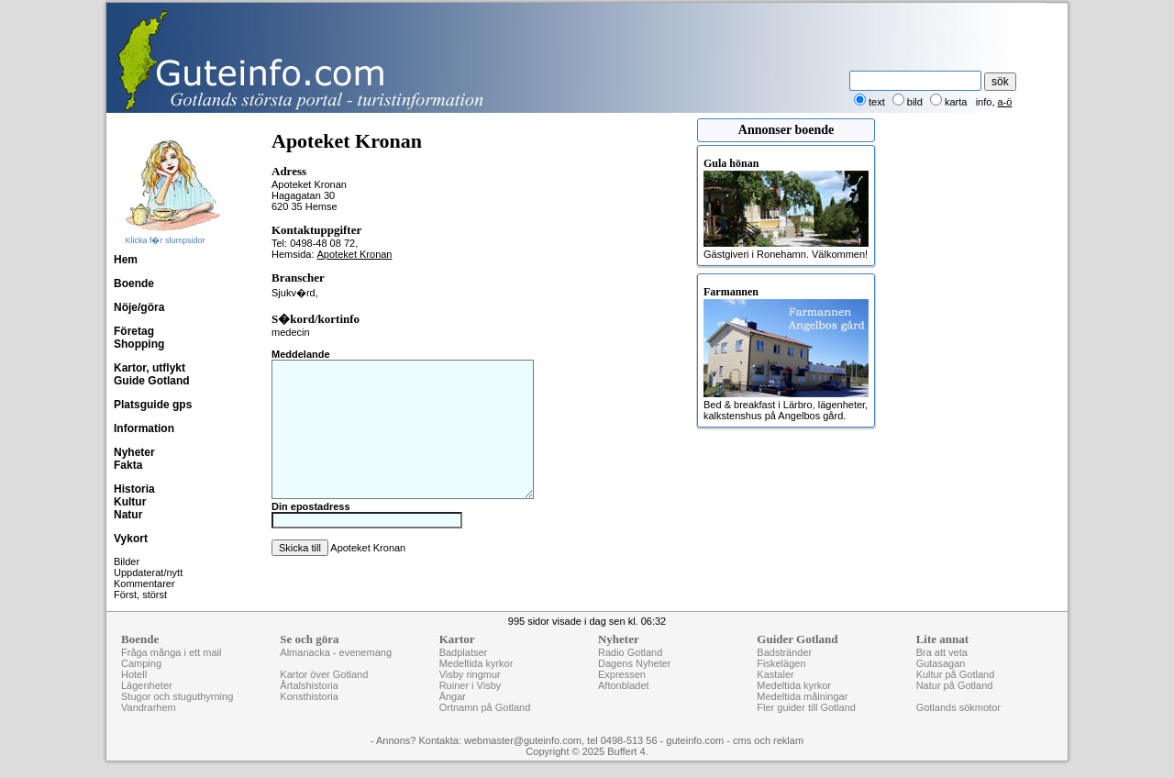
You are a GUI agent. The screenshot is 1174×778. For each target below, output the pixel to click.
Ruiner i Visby (470, 685)
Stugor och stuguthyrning (177, 696)
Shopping (139, 344)
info (984, 101)
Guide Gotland (152, 380)
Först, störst (140, 594)
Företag (134, 331)
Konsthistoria (309, 696)
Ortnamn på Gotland (485, 707)
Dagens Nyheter (634, 663)
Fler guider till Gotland (806, 707)
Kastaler (775, 674)
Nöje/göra (139, 307)
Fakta (128, 465)
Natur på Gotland (954, 685)
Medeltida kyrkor (476, 663)
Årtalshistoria (309, 685)
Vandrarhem (148, 707)
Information (144, 428)
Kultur (130, 501)
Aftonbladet (623, 685)
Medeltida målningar (802, 696)
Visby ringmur (470, 674)
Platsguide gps (153, 404)
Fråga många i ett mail (171, 652)
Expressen (622, 674)
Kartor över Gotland (324, 674)
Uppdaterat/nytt (148, 572)
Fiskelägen (781, 663)
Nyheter (134, 452)
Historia (134, 489)
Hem (126, 259)
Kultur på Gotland (955, 674)
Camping (141, 663)
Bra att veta (942, 652)
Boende (134, 283)
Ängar (452, 696)
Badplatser (463, 652)
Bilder (126, 561)
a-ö (1005, 101)
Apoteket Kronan (355, 254)
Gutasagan (941, 663)
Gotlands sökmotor (958, 707)
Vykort (131, 538)
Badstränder (784, 652)
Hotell (134, 674)
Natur (128, 514)
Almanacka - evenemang (336, 652)
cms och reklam (768, 740)
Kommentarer (144, 583)
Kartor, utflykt (149, 367)
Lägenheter (146, 685)
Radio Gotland (630, 652)
